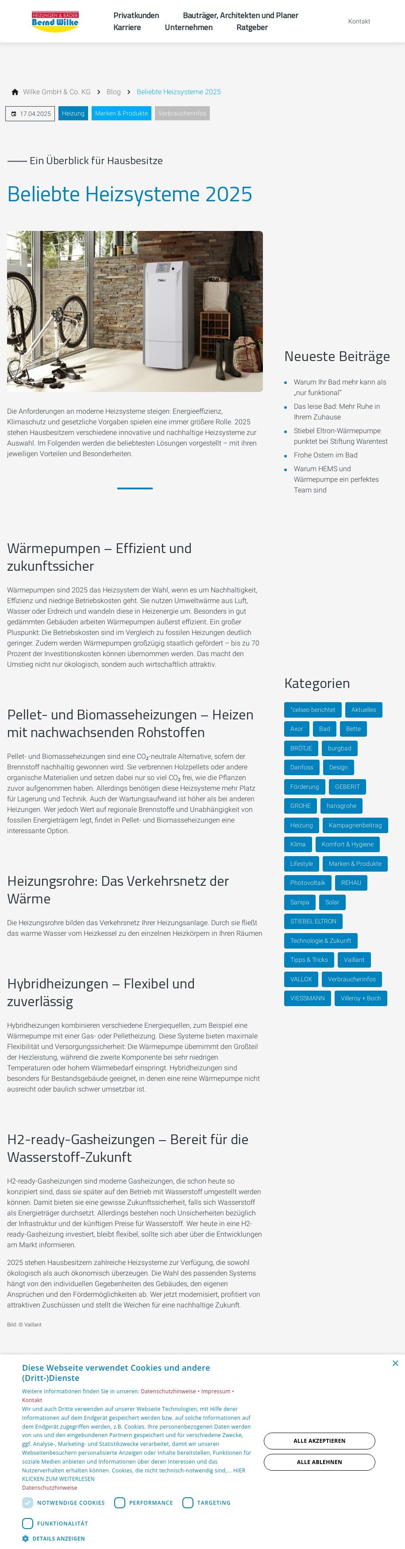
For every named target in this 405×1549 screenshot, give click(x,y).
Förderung (304, 786)
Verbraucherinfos (182, 113)
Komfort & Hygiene (348, 844)
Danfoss (301, 767)
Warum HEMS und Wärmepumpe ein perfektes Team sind (336, 479)
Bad (324, 728)
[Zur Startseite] (56, 21)
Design (338, 767)
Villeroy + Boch (361, 998)
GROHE (300, 805)
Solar (332, 902)
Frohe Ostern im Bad (326, 455)
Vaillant (354, 959)
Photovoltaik (307, 882)
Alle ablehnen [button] (319, 1462)
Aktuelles (363, 709)
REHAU (351, 882)
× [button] (395, 1364)
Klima (298, 844)
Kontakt (32, 1400)
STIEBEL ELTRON (313, 921)
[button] (138, 1538)
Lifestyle (301, 863)
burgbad (339, 748)
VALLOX (301, 979)
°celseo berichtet (313, 709)
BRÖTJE (301, 748)
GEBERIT (347, 786)
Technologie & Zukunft (320, 940)
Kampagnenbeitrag (355, 825)
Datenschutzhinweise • (171, 1391)
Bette (353, 728)
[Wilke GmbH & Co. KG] (57, 92)
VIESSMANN (307, 998)
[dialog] (202, 1451)
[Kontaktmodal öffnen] (353, 21)
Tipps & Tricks (309, 959)
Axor (296, 728)
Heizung (73, 113)
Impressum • (217, 1391)
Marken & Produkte (121, 113)
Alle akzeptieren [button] (319, 1441)
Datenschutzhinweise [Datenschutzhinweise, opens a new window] (49, 1487)
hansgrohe (341, 805)
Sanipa (299, 902)
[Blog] (114, 92)
